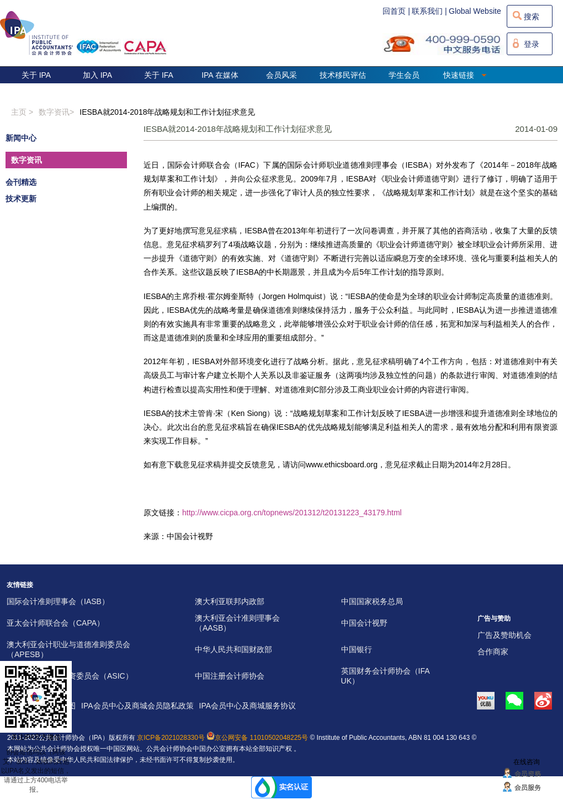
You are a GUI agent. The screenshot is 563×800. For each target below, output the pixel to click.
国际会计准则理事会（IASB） (58, 601)
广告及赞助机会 (504, 635)
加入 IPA (97, 75)
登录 (531, 44)
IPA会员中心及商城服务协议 (247, 705)
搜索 (531, 16)
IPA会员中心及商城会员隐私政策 (137, 705)
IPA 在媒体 (219, 75)
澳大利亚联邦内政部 (229, 601)
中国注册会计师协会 (229, 675)
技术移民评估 (343, 75)
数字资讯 (26, 160)
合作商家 (492, 651)
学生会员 (404, 75)
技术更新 (21, 198)
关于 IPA (36, 75)
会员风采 (281, 75)
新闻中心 (21, 138)
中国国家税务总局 (372, 601)
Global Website (475, 11)
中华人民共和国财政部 (233, 649)
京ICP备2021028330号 (171, 738)
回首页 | (396, 11)
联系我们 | (429, 11)
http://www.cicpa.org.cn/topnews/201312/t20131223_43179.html (292, 512)
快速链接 (465, 75)
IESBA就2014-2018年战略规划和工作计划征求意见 (167, 112)
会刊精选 (21, 182)
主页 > (22, 112)
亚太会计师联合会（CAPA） (55, 622)
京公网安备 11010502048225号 (257, 738)
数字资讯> (56, 112)
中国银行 (356, 649)
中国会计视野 (364, 622)
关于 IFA (158, 75)
